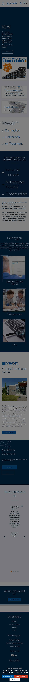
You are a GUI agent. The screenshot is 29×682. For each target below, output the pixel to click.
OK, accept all (7, 676)
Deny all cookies (21, 676)
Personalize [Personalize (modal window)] (14, 679)
